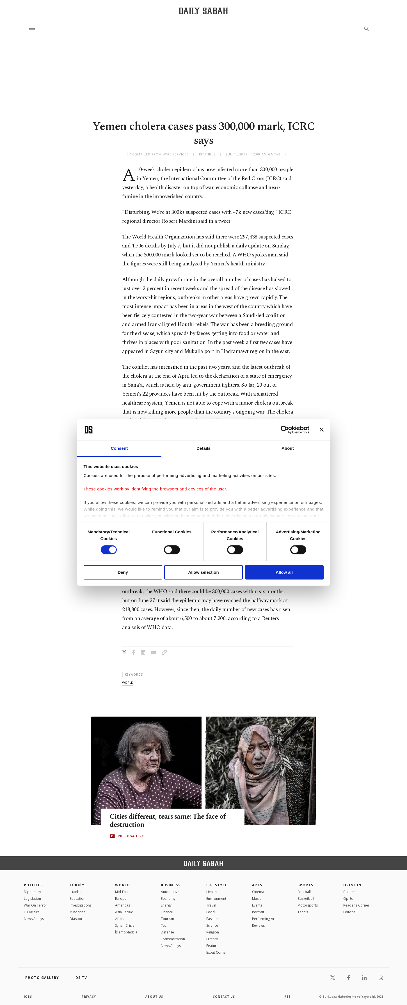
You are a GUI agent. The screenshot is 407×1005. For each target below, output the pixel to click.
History (212, 939)
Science (212, 925)
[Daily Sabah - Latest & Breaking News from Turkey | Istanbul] (203, 10)
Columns (350, 891)
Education (77, 898)
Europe (121, 898)
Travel (211, 905)
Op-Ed (348, 898)
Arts (257, 885)
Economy (168, 898)
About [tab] (288, 448)
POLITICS (33, 885)
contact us (224, 997)
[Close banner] (322, 430)
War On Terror (35, 905)
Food (210, 912)
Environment (216, 898)
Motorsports (308, 905)
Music (256, 898)
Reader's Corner (356, 905)
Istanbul (76, 891)
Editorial (349, 912)
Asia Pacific (124, 912)
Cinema (258, 891)
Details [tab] (203, 448)
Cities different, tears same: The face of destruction (169, 820)
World (122, 885)
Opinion (352, 885)
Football (304, 891)
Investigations (81, 905)
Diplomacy (32, 891)
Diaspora (77, 918)
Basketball (306, 898)
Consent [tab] (119, 448)
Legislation (32, 898)
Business (171, 885)
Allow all (284, 572)
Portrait (258, 912)
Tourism (167, 918)
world (127, 682)
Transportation (173, 939)
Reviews (258, 925)
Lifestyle (216, 885)
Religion (212, 932)
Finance (167, 912)
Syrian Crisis (124, 925)
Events (257, 905)
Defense (167, 932)
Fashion (212, 918)
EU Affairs (31, 912)
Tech (164, 925)
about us (154, 997)
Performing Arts (264, 918)
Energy (166, 905)
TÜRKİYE (78, 885)
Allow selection (203, 572)
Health (211, 891)
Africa (119, 918)
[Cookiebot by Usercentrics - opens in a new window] (284, 430)
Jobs (28, 997)
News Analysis (35, 918)
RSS (287, 997)
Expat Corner (216, 952)
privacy (89, 997)
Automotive (170, 891)
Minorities (77, 912)
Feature (212, 945)
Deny (123, 572)
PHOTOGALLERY (131, 836)
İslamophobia (126, 932)
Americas (122, 905)
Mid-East (122, 891)
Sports (306, 885)
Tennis (303, 912)
